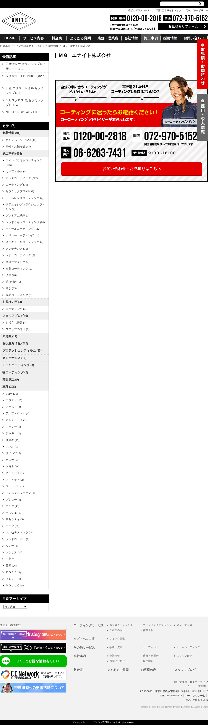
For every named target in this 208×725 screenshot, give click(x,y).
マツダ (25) (13, 526)
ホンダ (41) (13, 506)
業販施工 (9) (10, 379)
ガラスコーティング (121, 625)
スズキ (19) (13, 440)
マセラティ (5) (15, 519)
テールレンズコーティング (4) (24, 198)
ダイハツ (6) (13, 453)
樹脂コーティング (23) (20, 268)
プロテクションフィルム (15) (22, 350)
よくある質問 (80, 38)
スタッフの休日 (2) (17, 329)
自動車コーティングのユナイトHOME (22, 45)
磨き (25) (11, 288)
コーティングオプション (157, 625)
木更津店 (186, 707)
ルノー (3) (12, 545)
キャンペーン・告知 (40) (21, 140)
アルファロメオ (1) (17, 413)
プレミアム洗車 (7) (17, 215)
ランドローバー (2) (17, 539)
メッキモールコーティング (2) (24, 242)
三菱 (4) (10, 558)
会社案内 (80, 656)
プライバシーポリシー (196, 10)
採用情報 (170, 38)
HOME (9, 38)
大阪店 (205, 707)
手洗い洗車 (115, 647)
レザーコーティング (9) (20, 255)
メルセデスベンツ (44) (20, 532)
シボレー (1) (13, 426)
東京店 (161, 707)
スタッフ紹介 (184, 655)
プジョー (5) (13, 499)
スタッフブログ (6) (15, 315)
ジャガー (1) (13, 433)
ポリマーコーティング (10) (22, 235)
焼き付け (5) (13, 281)
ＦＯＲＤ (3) (13, 572)
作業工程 (148, 630)
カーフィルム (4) (16, 171)
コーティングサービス (89, 625)
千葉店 (177, 707)
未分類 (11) (9, 336)
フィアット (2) (15, 479)
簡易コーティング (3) (19, 295)
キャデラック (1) (16, 420)
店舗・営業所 (108, 38)
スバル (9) (12, 446)
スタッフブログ (185, 670)
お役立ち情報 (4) (16, 322)
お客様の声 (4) (12, 302)
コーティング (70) (17, 184)
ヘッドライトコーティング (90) (25, 222)
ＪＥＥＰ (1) (13, 578)
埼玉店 (169, 707)
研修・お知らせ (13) (18, 146)
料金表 (57, 38)
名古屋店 (196, 707)
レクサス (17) (14, 552)
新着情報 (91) (11, 133)
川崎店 (153, 707)
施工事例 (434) (12, 153)
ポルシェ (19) (14, 512)
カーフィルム (151, 647)
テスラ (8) (12, 459)
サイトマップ (174, 10)
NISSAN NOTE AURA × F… (24, 112)
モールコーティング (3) (18, 365)
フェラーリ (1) (15, 486)
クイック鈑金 (117, 638)
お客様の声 (148, 670)
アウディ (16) (14, 400)
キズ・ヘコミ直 (84, 639)
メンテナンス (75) (17, 248)
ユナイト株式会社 (10, 625)
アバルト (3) (13, 407)
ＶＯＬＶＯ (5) (15, 585)
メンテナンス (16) (14, 358)
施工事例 (151, 38)
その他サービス (84, 647)
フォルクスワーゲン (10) (21, 492)
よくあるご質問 (117, 670)
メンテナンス (184, 625)
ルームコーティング (188, 647)
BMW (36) (12, 393)
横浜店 (145, 707)
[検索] (179, 4)
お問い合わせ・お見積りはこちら (131, 168)
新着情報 (53, 45)
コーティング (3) (16, 308)
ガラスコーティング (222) (22, 178)
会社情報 (131, 38)
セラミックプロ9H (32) (20, 191)
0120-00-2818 (174, 695)
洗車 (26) (11, 275)
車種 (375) (9, 386)
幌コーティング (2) (17, 261)
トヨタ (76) (13, 466)
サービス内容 (33, 38)
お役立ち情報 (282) (15, 343)
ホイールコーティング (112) (23, 228)
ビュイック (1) (15, 473)
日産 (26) (11, 565)
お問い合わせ (194, 38)
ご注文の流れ (117, 630)
